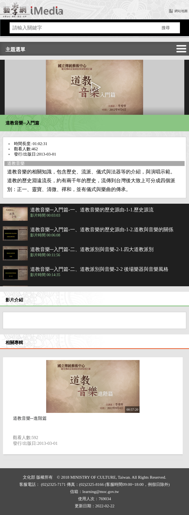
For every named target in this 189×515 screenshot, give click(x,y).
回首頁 (31, 9)
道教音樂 (16, 163)
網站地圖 (181, 11)
